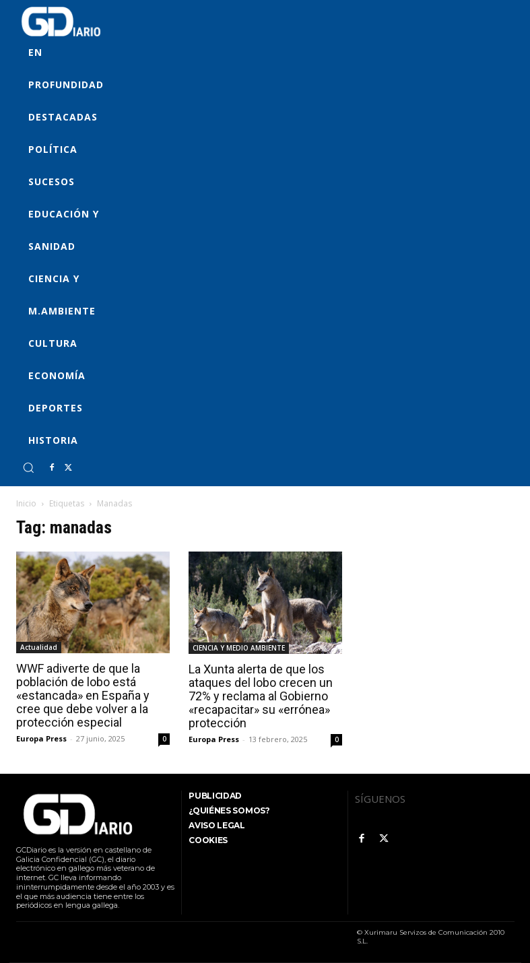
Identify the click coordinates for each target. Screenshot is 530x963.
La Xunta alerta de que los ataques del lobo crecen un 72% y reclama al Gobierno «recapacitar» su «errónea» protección (261, 696)
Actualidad (38, 647)
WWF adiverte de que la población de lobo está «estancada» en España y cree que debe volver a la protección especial (83, 695)
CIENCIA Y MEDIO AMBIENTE (239, 648)
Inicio (26, 503)
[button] (28, 467)
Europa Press (41, 738)
